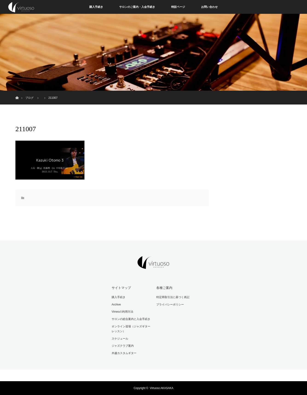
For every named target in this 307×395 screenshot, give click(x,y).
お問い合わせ (209, 7)
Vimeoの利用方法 (122, 311)
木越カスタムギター (124, 353)
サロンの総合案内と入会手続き (131, 319)
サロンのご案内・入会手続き (137, 7)
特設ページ (178, 7)
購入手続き (96, 7)
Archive (116, 304)
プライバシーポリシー (170, 304)
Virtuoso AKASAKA (162, 388)
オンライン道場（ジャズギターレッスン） (131, 329)
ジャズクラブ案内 (123, 345)
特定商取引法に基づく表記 (172, 297)
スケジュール (120, 338)
